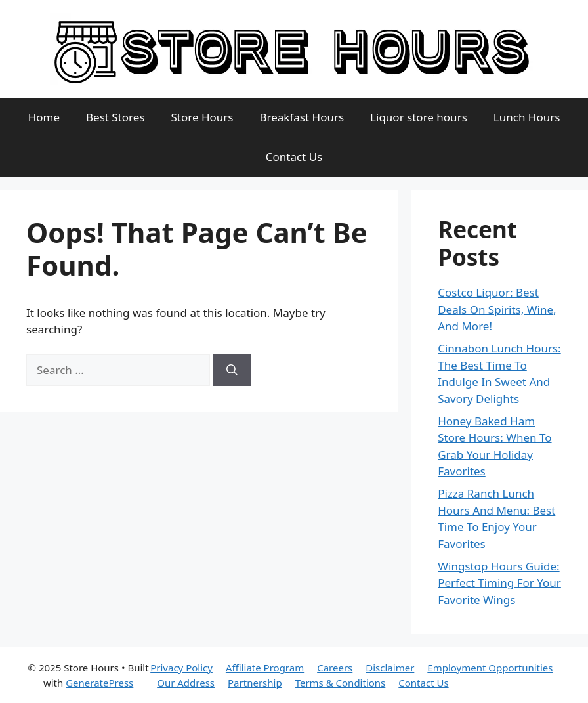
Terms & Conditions (340, 682)
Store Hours (202, 117)
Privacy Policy (181, 667)
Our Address (186, 682)
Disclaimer (390, 667)
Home (44, 117)
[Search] (232, 370)
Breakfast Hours (302, 117)
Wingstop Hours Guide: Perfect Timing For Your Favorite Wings (499, 583)
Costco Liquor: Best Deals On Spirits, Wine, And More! (497, 309)
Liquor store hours (418, 117)
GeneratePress (99, 682)
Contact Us (294, 156)
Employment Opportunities (490, 667)
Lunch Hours (527, 117)
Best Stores (115, 117)
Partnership (255, 682)
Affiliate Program (265, 667)
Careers (334, 667)
